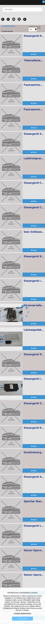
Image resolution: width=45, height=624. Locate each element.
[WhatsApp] (8, 19)
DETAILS (34, 54)
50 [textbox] (30, 29)
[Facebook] (2, 19)
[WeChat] (13, 19)
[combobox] (30, 29)
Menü (30, 2)
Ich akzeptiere (22, 618)
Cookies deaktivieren (22, 613)
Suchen (37, 11)
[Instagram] (19, 19)
